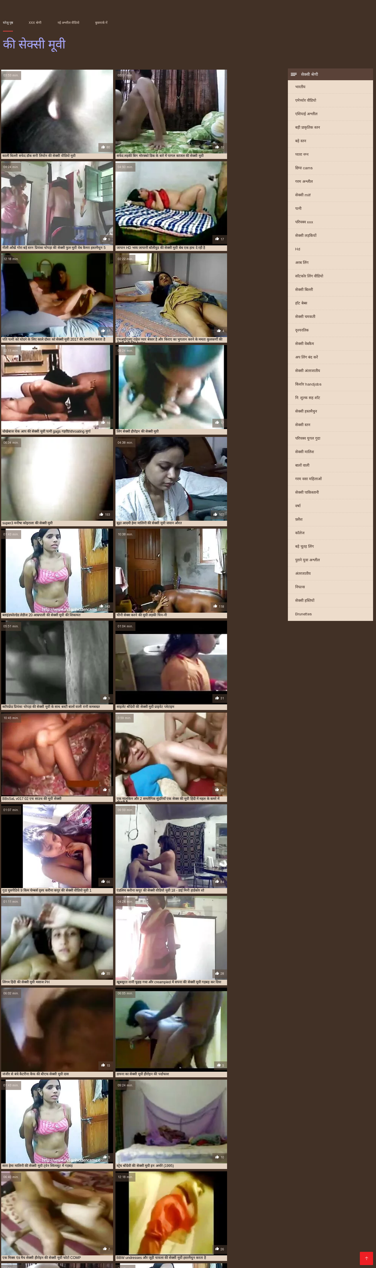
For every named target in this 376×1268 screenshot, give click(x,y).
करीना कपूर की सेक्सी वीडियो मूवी (248, 1198)
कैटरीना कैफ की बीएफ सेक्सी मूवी (63, 1202)
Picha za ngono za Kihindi (30, 1222)
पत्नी (298, 209)
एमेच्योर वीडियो (305, 101)
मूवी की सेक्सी (317, 1205)
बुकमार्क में (101, 22)
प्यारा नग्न (301, 155)
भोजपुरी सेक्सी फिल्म (105, 1245)
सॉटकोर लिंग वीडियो (309, 276)
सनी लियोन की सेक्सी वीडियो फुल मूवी (132, 1211)
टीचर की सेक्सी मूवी (229, 1202)
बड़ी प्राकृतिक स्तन (307, 128)
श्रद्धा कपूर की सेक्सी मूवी (206, 1208)
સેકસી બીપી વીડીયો (34, 1226)
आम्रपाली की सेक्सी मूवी (80, 1198)
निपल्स (300, 587)
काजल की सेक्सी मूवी (285, 1198)
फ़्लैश (299, 520)
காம (173, 1240)
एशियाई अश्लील (306, 114)
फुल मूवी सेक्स (71, 1245)
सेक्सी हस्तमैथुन (306, 412)
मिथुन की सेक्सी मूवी (292, 1205)
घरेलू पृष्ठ (8, 22)
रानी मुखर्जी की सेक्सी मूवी (109, 1208)
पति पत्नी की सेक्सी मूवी (297, 1202)
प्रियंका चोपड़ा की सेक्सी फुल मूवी (31, 1205)
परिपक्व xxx (304, 222)
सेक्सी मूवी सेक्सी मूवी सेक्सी (172, 1250)
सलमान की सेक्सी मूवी (244, 1211)
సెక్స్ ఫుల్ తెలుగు (236, 1226)
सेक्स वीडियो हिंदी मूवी (82, 1254)
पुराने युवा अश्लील (307, 560)
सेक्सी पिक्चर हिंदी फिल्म (42, 1236)
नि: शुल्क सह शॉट (307, 398)
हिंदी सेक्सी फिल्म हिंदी (241, 1236)
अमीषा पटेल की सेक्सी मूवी (19, 1198)
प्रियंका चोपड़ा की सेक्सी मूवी (72, 1205)
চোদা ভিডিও (323, 1240)
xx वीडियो (47, 1245)
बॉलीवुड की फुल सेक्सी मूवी (148, 1205)
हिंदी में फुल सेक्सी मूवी (121, 1240)
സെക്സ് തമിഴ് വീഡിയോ (105, 1222)
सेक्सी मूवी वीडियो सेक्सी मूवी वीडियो (230, 1245)
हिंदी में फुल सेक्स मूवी (235, 1222)
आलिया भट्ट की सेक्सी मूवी (114, 1198)
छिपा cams (304, 168)
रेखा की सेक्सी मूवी (141, 1208)
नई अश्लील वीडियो (68, 22)
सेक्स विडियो (30, 1240)
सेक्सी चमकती (305, 317)
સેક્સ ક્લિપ (276, 1245)
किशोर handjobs (308, 385)
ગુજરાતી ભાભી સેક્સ (58, 1231)
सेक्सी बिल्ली (304, 290)
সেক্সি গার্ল (26, 1231)
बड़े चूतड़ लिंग (304, 547)
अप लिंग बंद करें (306, 358)
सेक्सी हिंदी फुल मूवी (120, 1236)
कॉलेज (300, 533)
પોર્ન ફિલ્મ (25, 1245)
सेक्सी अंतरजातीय (307, 371)
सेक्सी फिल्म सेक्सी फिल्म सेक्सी (279, 1240)
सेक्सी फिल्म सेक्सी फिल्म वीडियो (208, 1254)
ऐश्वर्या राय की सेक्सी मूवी (209, 1198)
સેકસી (212, 1226)
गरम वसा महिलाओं (308, 479)
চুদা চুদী (67, 1222)
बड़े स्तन (300, 141)
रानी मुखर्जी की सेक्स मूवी (74, 1208)
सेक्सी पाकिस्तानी (307, 493)
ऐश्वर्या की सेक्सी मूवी (176, 1198)
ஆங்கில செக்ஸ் (152, 1222)
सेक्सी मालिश (304, 452)
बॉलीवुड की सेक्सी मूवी (182, 1205)
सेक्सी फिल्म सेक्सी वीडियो (121, 1250)
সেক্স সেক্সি (42, 1259)
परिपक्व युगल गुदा (307, 439)
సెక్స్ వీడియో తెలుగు (259, 1254)
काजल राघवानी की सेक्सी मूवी (320, 1198)
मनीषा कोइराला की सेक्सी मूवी (218, 1205)
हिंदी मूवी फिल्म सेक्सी (318, 1222)
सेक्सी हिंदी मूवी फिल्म (277, 1222)
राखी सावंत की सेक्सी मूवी (345, 1205)
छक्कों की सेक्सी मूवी (137, 1202)
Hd (297, 249)
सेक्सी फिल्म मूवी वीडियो (275, 1226)
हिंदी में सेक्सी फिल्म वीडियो (80, 1226)
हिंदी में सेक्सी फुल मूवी (160, 1236)
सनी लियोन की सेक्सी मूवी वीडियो (85, 1211)
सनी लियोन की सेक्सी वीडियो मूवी (178, 1211)
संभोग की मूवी (264, 1208)
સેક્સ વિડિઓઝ (45, 1254)
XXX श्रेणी (35, 22)
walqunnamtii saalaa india (176, 1226)
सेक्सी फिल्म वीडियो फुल (320, 1226)
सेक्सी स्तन (302, 425)
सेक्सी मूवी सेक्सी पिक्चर (161, 1231)
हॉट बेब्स (301, 303)
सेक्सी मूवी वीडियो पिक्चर (241, 1231)
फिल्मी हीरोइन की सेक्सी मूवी (110, 1205)
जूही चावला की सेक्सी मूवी (197, 1202)
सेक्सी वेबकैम (304, 344)
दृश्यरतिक (302, 331)
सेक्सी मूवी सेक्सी (58, 1240)
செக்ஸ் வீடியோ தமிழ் (297, 1250)
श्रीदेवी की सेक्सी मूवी (238, 1208)
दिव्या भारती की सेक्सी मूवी (262, 1202)
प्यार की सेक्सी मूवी (326, 1202)
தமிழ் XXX (87, 1240)
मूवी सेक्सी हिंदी (124, 1231)
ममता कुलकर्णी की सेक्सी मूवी (257, 1205)
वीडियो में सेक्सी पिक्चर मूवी (289, 1236)
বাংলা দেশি (156, 1240)
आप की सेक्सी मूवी (50, 1198)
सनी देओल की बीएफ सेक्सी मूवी (296, 1208)
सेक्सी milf (302, 195)
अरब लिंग (301, 263)
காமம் (347, 1245)
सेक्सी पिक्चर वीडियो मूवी (203, 1240)
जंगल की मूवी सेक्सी (165, 1202)
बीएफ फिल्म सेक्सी (327, 1231)
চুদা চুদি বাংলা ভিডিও (192, 1222)
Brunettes (303, 614)
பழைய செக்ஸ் (201, 1231)
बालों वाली (302, 466)
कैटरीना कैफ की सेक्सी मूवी (104, 1202)
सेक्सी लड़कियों (305, 236)
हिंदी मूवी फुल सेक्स (217, 1250)
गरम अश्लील (304, 182)
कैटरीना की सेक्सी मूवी (25, 1202)
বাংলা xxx (238, 1240)
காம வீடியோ (141, 1245)
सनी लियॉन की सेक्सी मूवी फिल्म (42, 1211)
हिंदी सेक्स (45, 1250)
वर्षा (298, 506)
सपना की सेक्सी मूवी (214, 1211)
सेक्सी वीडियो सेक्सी (201, 1236)
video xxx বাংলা (83, 1236)
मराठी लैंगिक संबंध (70, 1259)
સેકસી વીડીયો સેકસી (286, 1231)
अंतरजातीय (303, 574)
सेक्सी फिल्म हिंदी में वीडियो (304, 1254)
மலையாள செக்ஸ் (76, 1250)
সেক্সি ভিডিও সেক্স (253, 1250)
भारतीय (300, 87)
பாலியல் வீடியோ (127, 1226)
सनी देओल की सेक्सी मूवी (335, 1208)
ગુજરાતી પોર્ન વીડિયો (125, 1254)
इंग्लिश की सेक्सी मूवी (147, 1198)
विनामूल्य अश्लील (162, 1254)
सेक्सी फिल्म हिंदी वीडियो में (314, 1245)
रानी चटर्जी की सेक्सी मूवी (39, 1208)
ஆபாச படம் (94, 1231)
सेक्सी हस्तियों (304, 601)
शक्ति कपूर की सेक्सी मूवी (172, 1208)
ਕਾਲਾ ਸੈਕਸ (326, 1236)
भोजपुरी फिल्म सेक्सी (177, 1245)
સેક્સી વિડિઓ (336, 1250)
